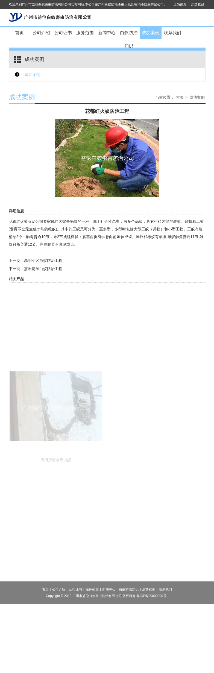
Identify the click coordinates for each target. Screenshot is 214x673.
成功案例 (150, 32)
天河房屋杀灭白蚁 (55, 478)
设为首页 (179, 4)
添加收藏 (197, 4)
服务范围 (85, 32)
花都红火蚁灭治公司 (26, 221)
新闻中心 (107, 32)
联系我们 (172, 32)
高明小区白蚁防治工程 (43, 260)
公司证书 (63, 32)
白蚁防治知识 (128, 34)
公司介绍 (41, 32)
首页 (19, 32)
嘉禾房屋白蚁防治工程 (43, 269)
